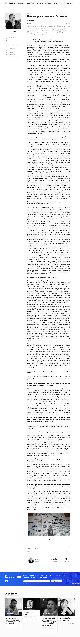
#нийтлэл (36, 548)
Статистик (62, 3)
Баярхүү (29, 23)
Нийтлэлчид (70, 3)
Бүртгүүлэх (57, 581)
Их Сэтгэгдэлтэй (10, 54)
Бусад (55, 3)
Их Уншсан (9, 52)
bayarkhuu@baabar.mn (12, 45)
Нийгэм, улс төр (30, 3)
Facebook (9, 42)
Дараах (68, 13)
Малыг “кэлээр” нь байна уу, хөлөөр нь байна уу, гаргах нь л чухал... (13, 621)
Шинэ (8, 50)
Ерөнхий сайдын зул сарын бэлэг (65, 619)
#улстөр (29, 548)
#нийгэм (26, 616)
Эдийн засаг (40, 3)
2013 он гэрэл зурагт (28, 613)
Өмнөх (29, 13)
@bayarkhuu (13, 33)
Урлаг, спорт (48, 3)
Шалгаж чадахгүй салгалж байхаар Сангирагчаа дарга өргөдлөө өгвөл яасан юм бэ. (49, 621)
